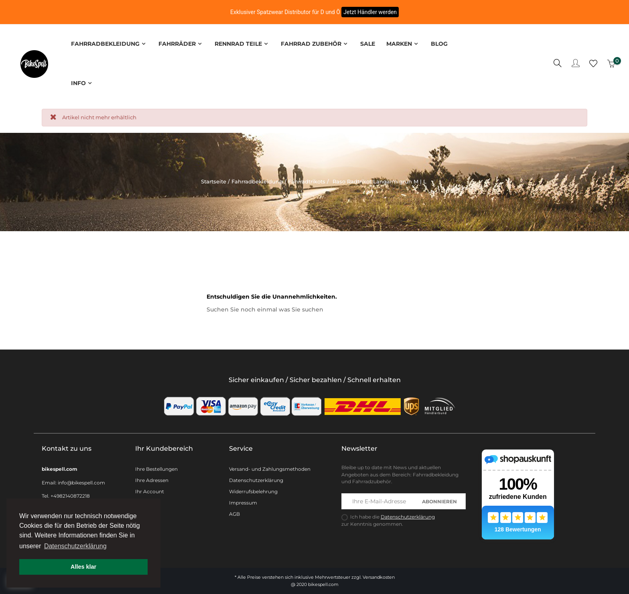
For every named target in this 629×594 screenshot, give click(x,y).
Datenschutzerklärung (256, 479)
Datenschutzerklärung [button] (75, 546)
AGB (234, 512)
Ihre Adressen (151, 479)
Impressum (243, 501)
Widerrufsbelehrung (253, 490)
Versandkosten (379, 575)
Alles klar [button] (83, 566)
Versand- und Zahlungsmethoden (269, 467)
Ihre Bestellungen (156, 467)
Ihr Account (149, 490)
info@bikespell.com (81, 481)
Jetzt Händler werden (370, 12)
